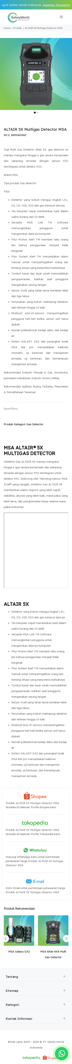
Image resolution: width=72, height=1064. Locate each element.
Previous (5, 938)
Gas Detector (34, 424)
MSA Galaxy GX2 (19, 951)
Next (66, 938)
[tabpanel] (36, 74)
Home (7, 28)
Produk (18, 28)
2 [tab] (37, 113)
